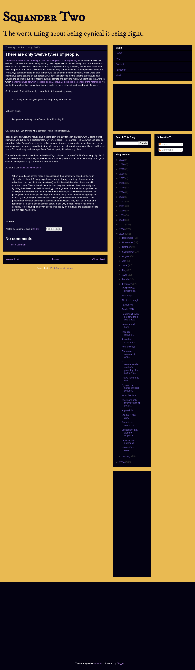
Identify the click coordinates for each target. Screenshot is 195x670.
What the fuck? (129, 395)
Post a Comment (18, 244)
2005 (122, 233)
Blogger (120, 663)
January (126, 456)
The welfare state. (128, 449)
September (128, 251)
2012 (122, 201)
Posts (163, 144)
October (126, 247)
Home (55, 259)
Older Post (98, 259)
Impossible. (128, 410)
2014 (122, 192)
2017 (122, 178)
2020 (122, 164)
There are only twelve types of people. (131, 403)
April (125, 274)
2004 (122, 462)
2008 (122, 220)
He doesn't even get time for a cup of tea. (130, 317)
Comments (166, 149)
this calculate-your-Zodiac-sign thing (59, 60)
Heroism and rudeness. (128, 441)
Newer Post (12, 259)
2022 (122, 159)
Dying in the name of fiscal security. (130, 388)
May (124, 270)
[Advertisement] (32, 619)
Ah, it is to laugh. (130, 300)
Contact (120, 64)
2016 (122, 183)
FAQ (118, 58)
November (128, 242)
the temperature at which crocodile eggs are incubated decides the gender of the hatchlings (56, 82)
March (125, 279)
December (128, 237)
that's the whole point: (30, 167)
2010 (122, 210)
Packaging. (127, 304)
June (125, 265)
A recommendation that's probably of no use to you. (130, 367)
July (124, 261)
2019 (122, 169)
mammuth (98, 663)
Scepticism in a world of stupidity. (130, 432)
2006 (122, 229)
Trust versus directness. (129, 289)
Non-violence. (129, 346)
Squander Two (44, 17)
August (126, 256)
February (127, 284)
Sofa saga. (127, 295)
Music (119, 75)
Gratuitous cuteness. (128, 424)
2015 (122, 187)
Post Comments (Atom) (61, 268)
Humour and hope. (128, 326)
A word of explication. (129, 340)
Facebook (121, 69)
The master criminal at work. (128, 354)
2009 (122, 215)
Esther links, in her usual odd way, (22, 60)
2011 (122, 206)
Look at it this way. (129, 416)
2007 (122, 224)
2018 (122, 173)
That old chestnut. (128, 333)
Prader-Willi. (128, 309)
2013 (122, 197)
